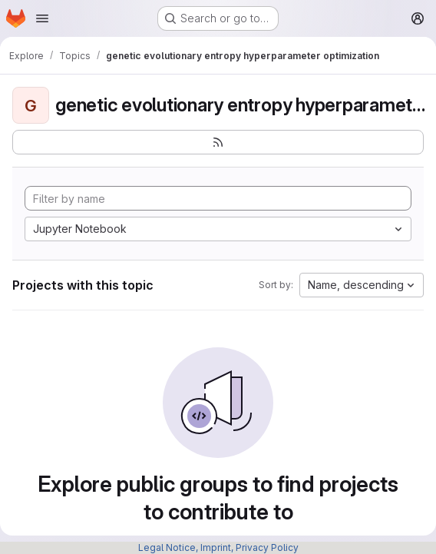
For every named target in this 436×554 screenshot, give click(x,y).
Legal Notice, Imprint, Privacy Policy (218, 547)
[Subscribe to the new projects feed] (218, 142)
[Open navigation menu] (42, 18)
